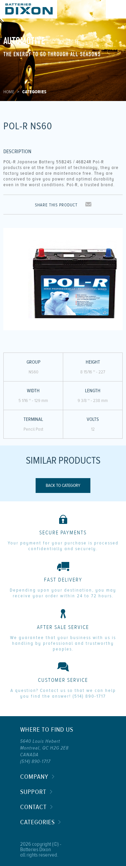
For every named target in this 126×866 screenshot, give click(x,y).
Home (8, 92)
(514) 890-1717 (89, 696)
